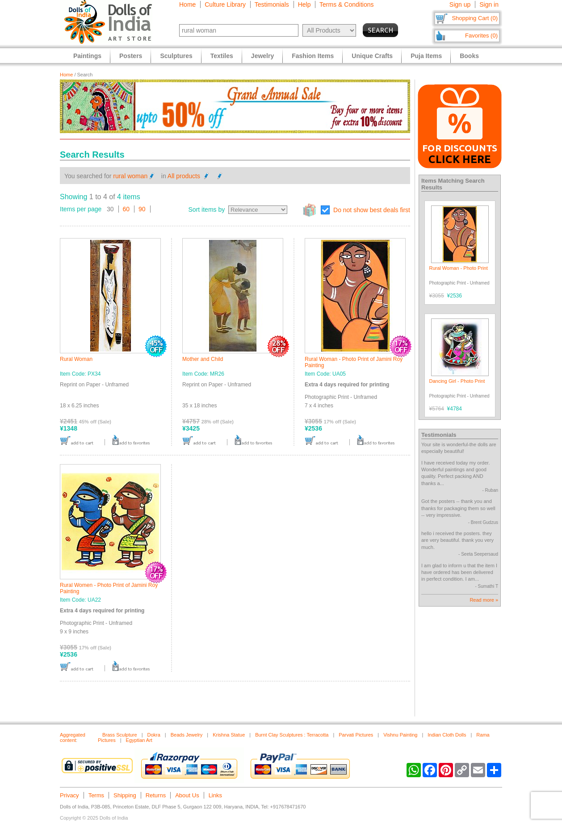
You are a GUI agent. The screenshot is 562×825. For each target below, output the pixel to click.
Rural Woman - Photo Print (458, 268)
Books (469, 55)
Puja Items (426, 55)
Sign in (489, 4)
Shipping (124, 795)
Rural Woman (76, 359)
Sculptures (176, 55)
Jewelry (262, 55)
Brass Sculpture (119, 734)
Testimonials (272, 4)
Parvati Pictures (356, 734)
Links (215, 795)
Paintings (87, 55)
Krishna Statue (229, 734)
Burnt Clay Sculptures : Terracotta (291, 734)
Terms (96, 795)
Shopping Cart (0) (475, 18)
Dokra (153, 734)
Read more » (484, 600)
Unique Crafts (372, 55)
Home (187, 4)
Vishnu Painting (400, 734)
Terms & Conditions (346, 4)
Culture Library (225, 4)
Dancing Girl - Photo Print (457, 381)
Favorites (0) (481, 35)
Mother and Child (202, 359)
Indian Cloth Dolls (447, 734)
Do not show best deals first (371, 210)
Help (304, 4)
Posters (130, 55)
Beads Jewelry (187, 734)
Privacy (69, 795)
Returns (156, 795)
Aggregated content (72, 737)
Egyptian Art (139, 740)
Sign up (459, 4)
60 (126, 209)
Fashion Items (313, 55)
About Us (187, 795)
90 (142, 209)
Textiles (221, 55)
